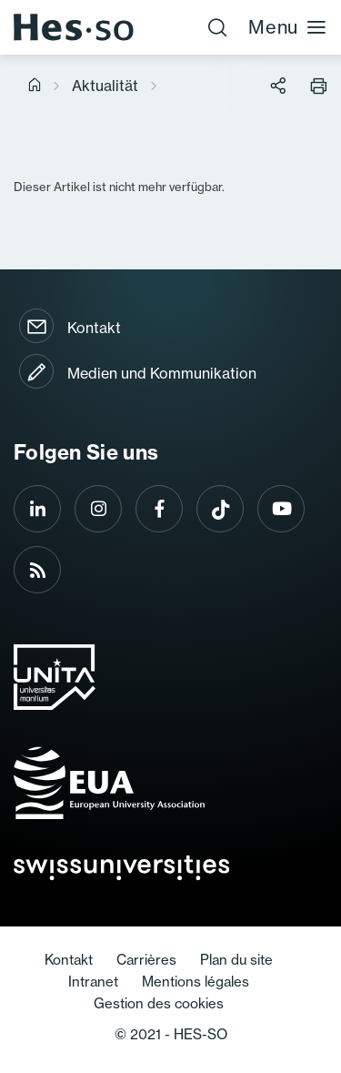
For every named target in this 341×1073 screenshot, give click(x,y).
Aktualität (105, 85)
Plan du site (236, 959)
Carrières (146, 959)
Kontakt (94, 327)
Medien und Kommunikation (161, 373)
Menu (287, 27)
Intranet (93, 981)
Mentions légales (195, 981)
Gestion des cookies (159, 1003)
